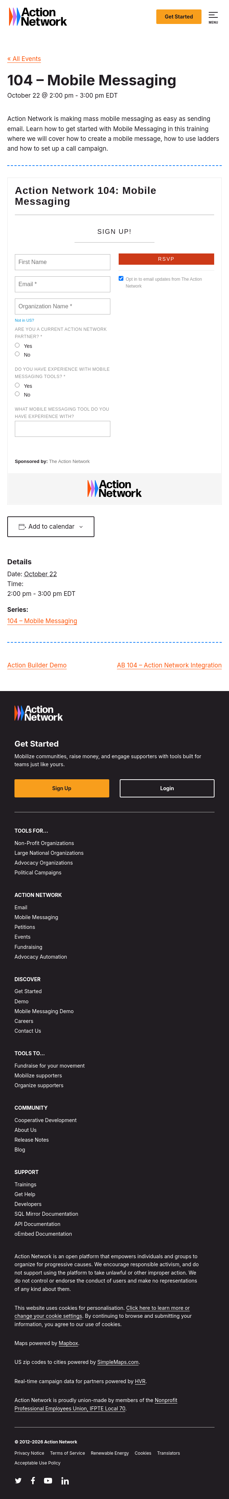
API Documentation (37, 1224)
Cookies (143, 1453)
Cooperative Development (45, 1120)
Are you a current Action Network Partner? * (61, 333)
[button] (214, 16)
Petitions (24, 927)
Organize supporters (38, 1085)
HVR (140, 1381)
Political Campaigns (38, 872)
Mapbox (68, 1343)
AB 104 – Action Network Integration (169, 665)
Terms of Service (67, 1453)
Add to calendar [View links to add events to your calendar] (51, 526)
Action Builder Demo (37, 665)
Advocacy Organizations (43, 863)
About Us (25, 1130)
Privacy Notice (29, 1453)
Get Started (179, 16)
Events (22, 937)
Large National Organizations (49, 853)
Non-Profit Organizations (44, 843)
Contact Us (27, 1031)
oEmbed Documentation (43, 1234)
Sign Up (61, 788)
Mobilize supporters (38, 1075)
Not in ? (24, 320)
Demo (21, 1001)
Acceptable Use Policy (37, 1463)
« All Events (24, 58)
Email (20, 907)
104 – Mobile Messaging (42, 621)
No (22, 355)
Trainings (25, 1184)
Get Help (24, 1194)
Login (167, 788)
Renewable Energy (110, 1453)
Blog (19, 1149)
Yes (23, 346)
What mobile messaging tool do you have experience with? (62, 413)
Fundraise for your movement (49, 1066)
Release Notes (31, 1140)
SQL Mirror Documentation (46, 1214)
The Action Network (69, 461)
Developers (28, 1204)
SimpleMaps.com (118, 1362)
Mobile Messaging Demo (44, 1011)
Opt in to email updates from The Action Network (160, 282)
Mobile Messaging (36, 917)
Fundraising (28, 947)
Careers (23, 1021)
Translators (168, 1453)
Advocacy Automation (40, 957)
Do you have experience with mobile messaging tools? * (62, 373)
